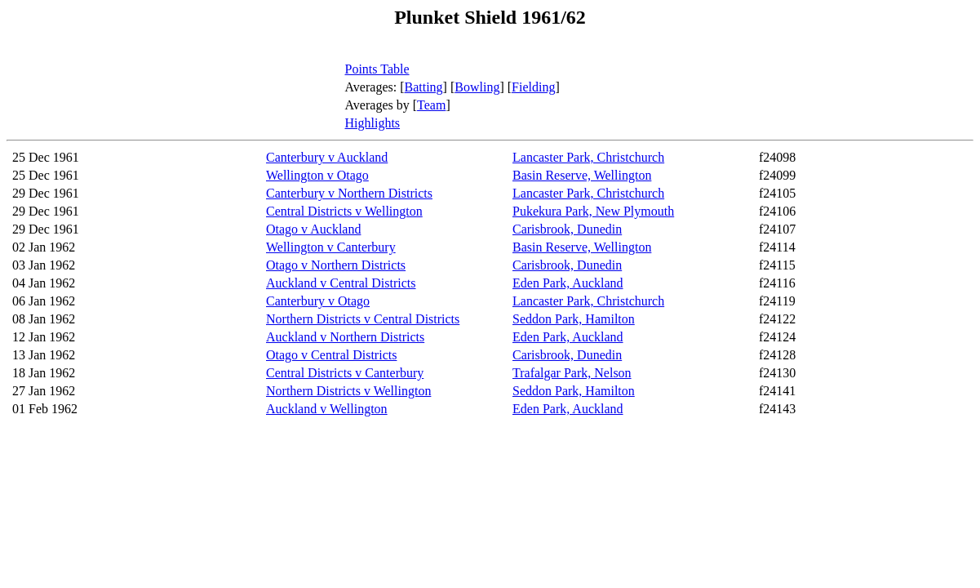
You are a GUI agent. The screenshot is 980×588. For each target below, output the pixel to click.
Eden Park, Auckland (567, 283)
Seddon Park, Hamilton (573, 319)
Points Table (377, 69)
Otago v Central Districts (331, 355)
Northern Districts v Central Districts (362, 319)
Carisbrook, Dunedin (567, 229)
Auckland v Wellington (327, 409)
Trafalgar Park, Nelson (572, 373)
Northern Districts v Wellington (348, 391)
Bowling (477, 87)
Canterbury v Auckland (327, 157)
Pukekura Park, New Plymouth (593, 211)
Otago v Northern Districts (336, 265)
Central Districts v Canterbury (344, 373)
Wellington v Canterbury (331, 247)
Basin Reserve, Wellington (581, 175)
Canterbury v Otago (318, 301)
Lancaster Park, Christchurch (588, 157)
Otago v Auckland (313, 229)
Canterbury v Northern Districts (349, 193)
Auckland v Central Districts (341, 283)
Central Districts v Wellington (344, 211)
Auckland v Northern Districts (345, 337)
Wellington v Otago (317, 175)
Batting (424, 87)
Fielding (533, 87)
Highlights (373, 123)
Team (431, 105)
